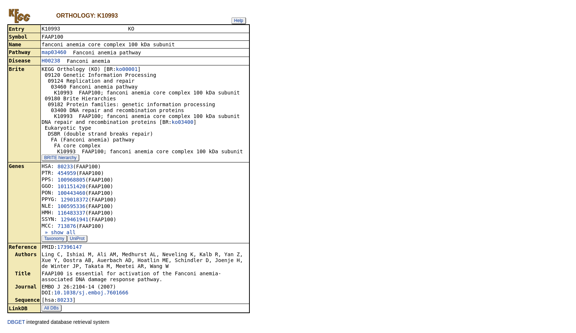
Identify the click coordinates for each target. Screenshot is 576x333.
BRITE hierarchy (60, 158)
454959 (66, 174)
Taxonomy (54, 239)
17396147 (69, 248)
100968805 (71, 180)
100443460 (71, 194)
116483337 (71, 213)
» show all (59, 233)
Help (238, 20)
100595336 (71, 207)
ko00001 (127, 70)
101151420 (71, 187)
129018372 (75, 200)
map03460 (54, 53)
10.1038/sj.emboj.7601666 (91, 293)
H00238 (51, 61)
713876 (66, 227)
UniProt (77, 239)
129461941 (75, 220)
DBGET (16, 323)
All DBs (51, 308)
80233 (65, 167)
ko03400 (182, 123)
